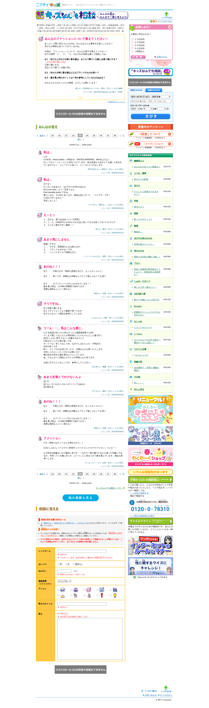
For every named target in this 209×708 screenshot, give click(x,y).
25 (94, 135)
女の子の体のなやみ (143, 238)
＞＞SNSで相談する (139, 493)
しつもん (138, 334)
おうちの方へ (166, 701)
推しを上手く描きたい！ (145, 287)
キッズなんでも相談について (150, 72)
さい (75, 571)
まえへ (42, 135)
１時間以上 (139, 51)
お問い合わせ (151, 701)
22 (73, 135)
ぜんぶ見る (139, 389)
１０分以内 (139, 39)
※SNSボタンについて (116, 102)
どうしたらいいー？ (143, 327)
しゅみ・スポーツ (142, 281)
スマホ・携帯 (140, 173)
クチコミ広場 (140, 349)
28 (115, 135)
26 (101, 135)
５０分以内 (139, 48)
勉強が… (138, 232)
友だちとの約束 (141, 179)
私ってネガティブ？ (143, 219)
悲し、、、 (139, 383)
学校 (136, 201)
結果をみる (162, 57)
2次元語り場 (139, 294)
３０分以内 (139, 45)
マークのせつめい (165, 21)
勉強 (136, 226)
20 (59, 135)
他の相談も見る (80, 497)
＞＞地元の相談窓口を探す (142, 516)
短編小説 (138, 361)
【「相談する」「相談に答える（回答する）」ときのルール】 (64, 523)
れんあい (138, 306)
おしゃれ (138, 321)
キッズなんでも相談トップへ (109, 488)
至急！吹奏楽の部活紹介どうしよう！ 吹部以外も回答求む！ (147, 272)
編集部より (139, 161)
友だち (137, 185)
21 (66, 135)
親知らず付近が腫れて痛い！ (147, 257)
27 (108, 135)
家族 (136, 213)
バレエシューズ (141, 355)
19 (52, 135)
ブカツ (137, 263)
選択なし (79, 564)
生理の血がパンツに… (144, 244)
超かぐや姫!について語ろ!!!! (146, 299)
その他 (137, 377)
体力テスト (139, 207)
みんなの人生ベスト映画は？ (147, 167)
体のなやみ (139, 251)
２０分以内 (139, 42)
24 (87, 135)
